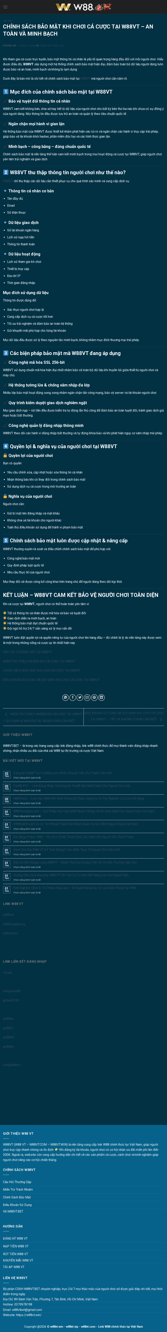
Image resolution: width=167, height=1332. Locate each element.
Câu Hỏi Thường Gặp (17, 1182)
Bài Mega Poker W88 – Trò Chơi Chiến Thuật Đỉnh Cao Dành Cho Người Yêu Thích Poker (73, 837)
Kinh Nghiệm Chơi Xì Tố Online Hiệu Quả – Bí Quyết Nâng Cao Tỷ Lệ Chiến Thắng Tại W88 (74, 888)
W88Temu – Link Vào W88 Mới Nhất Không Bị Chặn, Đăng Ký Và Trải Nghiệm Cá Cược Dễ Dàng (78, 798)
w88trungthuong (14, 924)
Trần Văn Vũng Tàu (52, 45)
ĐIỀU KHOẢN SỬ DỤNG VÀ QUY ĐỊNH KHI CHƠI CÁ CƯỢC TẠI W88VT (51, 680)
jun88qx (8, 1019)
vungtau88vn (11, 1065)
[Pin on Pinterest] (94, 697)
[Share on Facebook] (72, 697)
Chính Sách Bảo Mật (17, 1197)
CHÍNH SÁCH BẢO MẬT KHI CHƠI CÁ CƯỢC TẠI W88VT (41, 670)
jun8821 (8, 1028)
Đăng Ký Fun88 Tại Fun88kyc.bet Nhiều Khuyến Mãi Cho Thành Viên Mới (62, 773)
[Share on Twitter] (80, 697)
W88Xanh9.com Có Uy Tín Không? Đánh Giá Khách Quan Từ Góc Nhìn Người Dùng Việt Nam (75, 824)
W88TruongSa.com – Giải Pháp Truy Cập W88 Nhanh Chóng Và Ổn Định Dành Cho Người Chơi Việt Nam (83, 811)
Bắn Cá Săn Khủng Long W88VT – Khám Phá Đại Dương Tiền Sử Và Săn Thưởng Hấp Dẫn (75, 862)
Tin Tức (8, 21)
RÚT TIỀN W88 (13, 1254)
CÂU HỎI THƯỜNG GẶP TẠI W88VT (27, 652)
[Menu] (5, 7)
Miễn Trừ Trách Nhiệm (18, 1189)
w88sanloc (10, 933)
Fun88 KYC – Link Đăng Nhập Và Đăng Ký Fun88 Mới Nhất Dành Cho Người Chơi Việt (71, 786)
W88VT (85, 78)
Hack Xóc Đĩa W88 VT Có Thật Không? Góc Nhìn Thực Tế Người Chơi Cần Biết (66, 850)
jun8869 (8, 1037)
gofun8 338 (11, 1000)
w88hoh (8, 915)
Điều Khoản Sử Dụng (17, 1205)
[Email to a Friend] (87, 697)
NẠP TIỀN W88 (13, 1246)
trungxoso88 (11, 991)
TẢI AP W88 (11, 1267)
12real (7, 973)
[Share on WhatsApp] (65, 697)
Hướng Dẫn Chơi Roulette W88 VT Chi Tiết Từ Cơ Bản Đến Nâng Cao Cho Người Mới (71, 875)
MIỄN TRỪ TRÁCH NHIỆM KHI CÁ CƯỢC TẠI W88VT (39, 661)
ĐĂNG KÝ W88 (13, 1238)
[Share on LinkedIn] (101, 697)
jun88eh (8, 1046)
